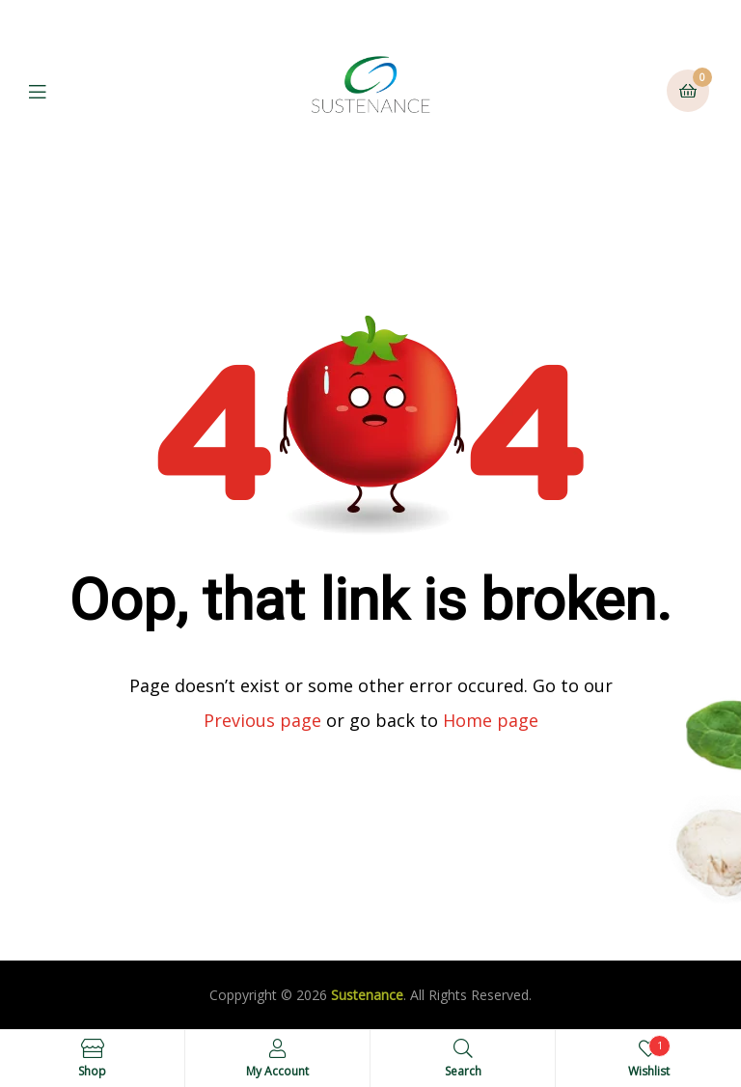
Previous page (262, 720)
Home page (490, 720)
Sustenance (367, 995)
